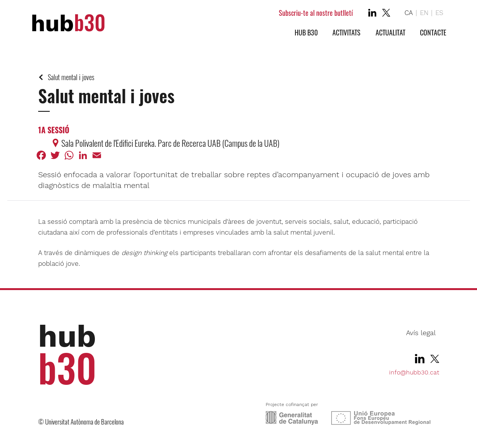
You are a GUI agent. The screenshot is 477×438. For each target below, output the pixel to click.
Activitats (346, 32)
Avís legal (421, 333)
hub (68, 23)
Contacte (433, 32)
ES (439, 13)
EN (424, 13)
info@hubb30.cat (414, 372)
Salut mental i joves (71, 77)
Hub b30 (306, 32)
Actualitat (390, 32)
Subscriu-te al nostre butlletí (316, 13)
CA (409, 13)
